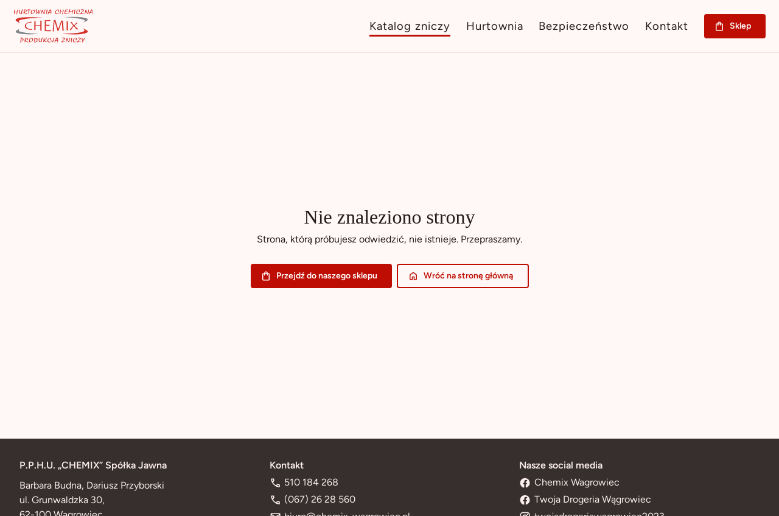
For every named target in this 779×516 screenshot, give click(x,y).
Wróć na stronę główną (463, 276)
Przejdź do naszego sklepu (321, 276)
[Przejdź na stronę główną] (53, 26)
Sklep (735, 26)
